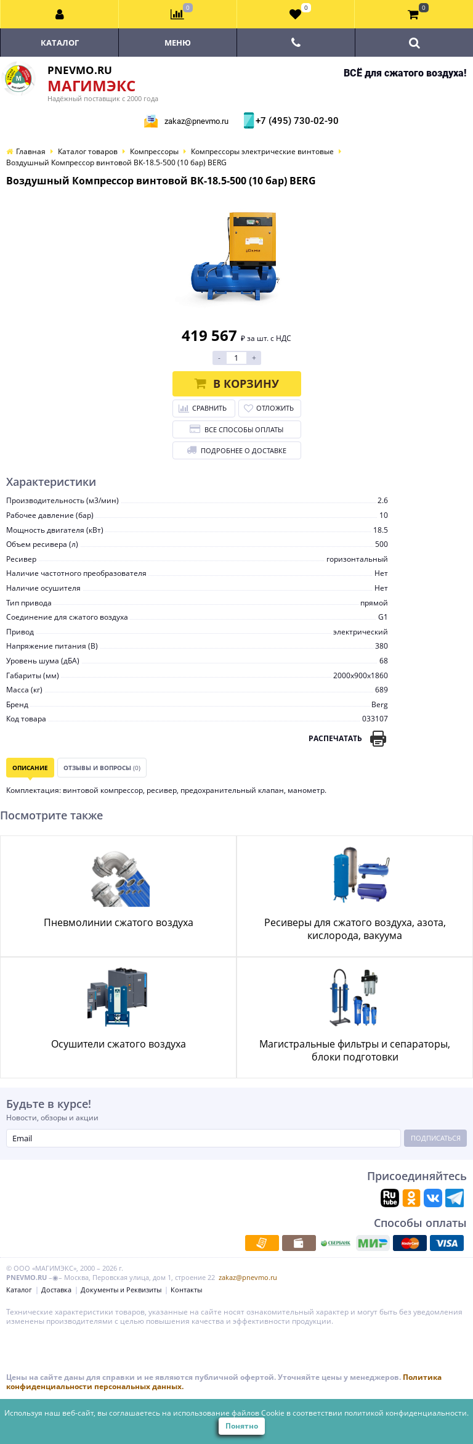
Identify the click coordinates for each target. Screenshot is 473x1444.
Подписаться (436, 1137)
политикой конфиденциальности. (406, 1413)
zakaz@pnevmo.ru (196, 121)
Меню (177, 42)
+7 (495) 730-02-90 (296, 120)
